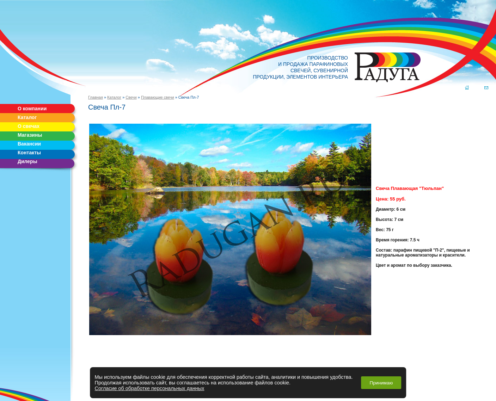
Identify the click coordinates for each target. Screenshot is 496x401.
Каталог (27, 117)
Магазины (30, 135)
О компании (32, 108)
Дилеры (27, 161)
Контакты (29, 152)
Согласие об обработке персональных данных (149, 388)
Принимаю (381, 382)
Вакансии (29, 144)
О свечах (28, 126)
